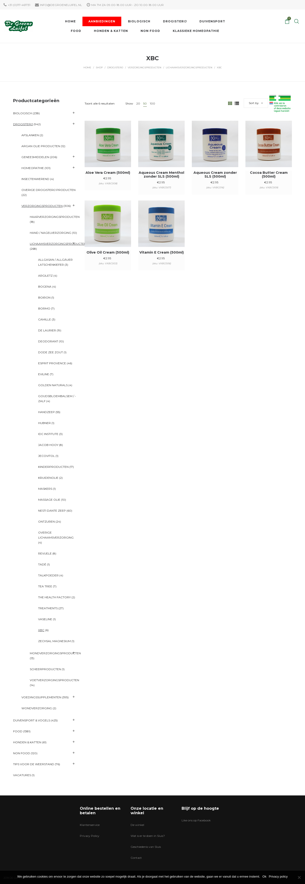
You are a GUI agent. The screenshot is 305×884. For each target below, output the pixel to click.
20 (138, 103)
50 (145, 103)
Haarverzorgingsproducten (55, 217)
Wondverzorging (36, 708)
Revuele (45, 553)
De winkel (137, 825)
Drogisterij (115, 67)
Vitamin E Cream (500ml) (161, 252)
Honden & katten (27, 742)
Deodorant (48, 341)
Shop (99, 67)
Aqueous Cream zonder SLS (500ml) (215, 174)
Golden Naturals (53, 385)
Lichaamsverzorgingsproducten (189, 67)
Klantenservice (90, 825)
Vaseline (45, 619)
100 (152, 103)
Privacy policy (278, 876)
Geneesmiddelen (35, 157)
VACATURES (22, 775)
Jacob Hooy (48, 445)
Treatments (48, 608)
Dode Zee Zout (50, 352)
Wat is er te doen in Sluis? (148, 836)
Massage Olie (49, 499)
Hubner (44, 423)
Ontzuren (46, 521)
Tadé (42, 564)
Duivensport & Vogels (31, 720)
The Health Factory (54, 597)
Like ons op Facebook (196, 820)
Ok (264, 876)
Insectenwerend (35, 179)
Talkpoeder (48, 575)
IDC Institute (48, 434)
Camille (44, 319)
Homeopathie (32, 168)
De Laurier (47, 330)
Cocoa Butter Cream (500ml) (269, 174)
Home (87, 67)
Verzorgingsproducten (144, 67)
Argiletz (45, 275)
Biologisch (22, 113)
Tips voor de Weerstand (33, 764)
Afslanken (30, 135)
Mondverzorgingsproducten (55, 653)
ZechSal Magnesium (54, 641)
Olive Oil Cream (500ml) (107, 252)
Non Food (21, 753)
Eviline (43, 374)
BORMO (44, 308)
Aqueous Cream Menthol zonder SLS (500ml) (161, 174)
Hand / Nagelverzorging (50, 233)
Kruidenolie (48, 477)
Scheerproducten (45, 669)
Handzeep (46, 412)
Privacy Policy (89, 836)
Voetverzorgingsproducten (54, 680)
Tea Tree (45, 586)
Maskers (45, 488)
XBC (41, 630)
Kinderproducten (53, 467)
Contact (136, 857)
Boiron (44, 297)
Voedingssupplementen (41, 697)
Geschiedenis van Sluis (146, 847)
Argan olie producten (40, 146)
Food (17, 731)
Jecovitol (46, 456)
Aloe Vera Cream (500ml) (108, 172)
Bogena (44, 286)
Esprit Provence (52, 363)
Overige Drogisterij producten (48, 190)
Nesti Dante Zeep (52, 510)
